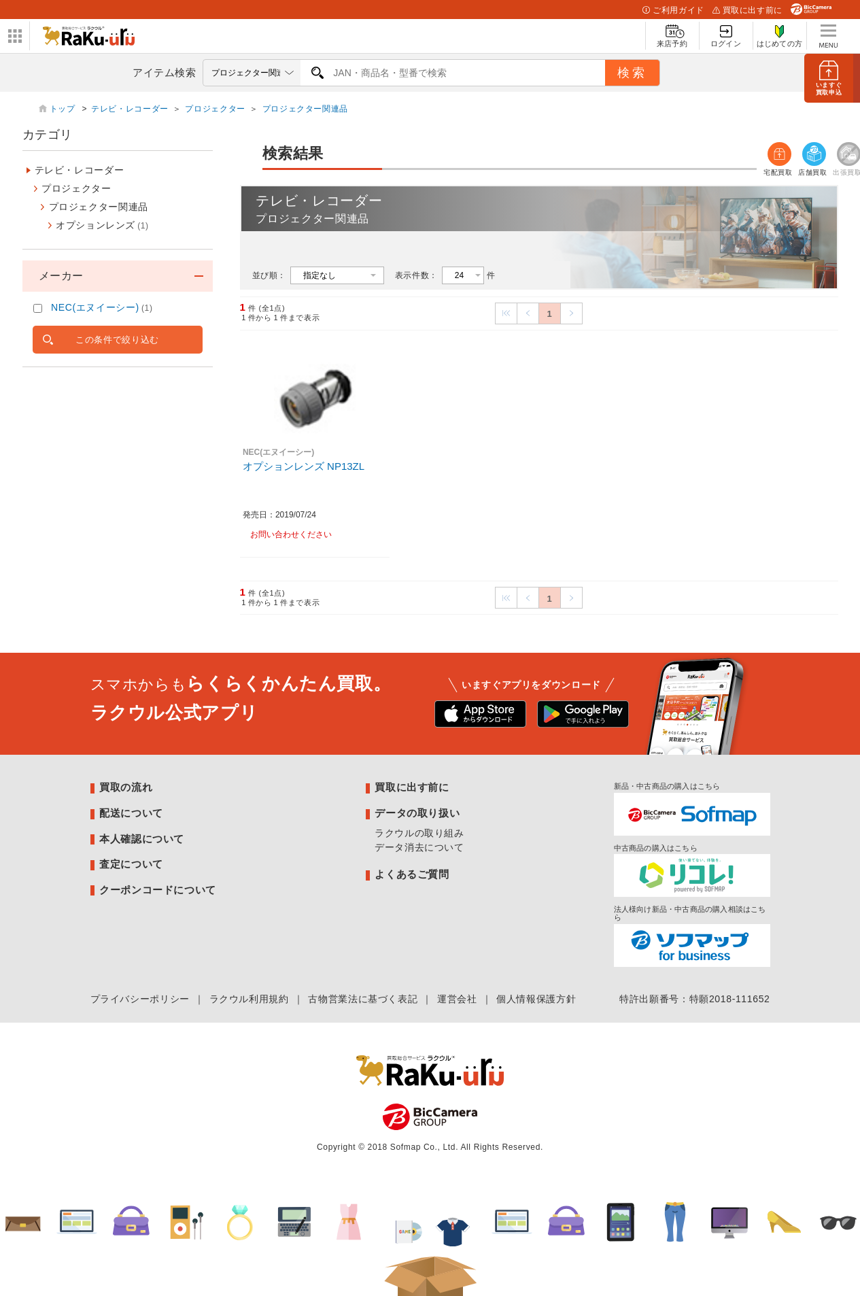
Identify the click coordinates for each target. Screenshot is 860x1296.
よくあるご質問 (412, 874)
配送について (131, 813)
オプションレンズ (102, 225)
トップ (64, 109)
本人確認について (141, 839)
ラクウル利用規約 (249, 998)
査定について (131, 864)
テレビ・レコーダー (130, 109)
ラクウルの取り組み (419, 833)
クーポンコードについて (157, 890)
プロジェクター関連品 (305, 109)
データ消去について (419, 847)
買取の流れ (125, 787)
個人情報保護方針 (536, 998)
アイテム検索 (164, 72)
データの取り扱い (417, 813)
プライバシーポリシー (140, 998)
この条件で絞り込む (117, 340)
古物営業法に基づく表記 (362, 998)
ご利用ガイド (673, 10)
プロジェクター (215, 109)
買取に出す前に (747, 10)
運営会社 (457, 998)
